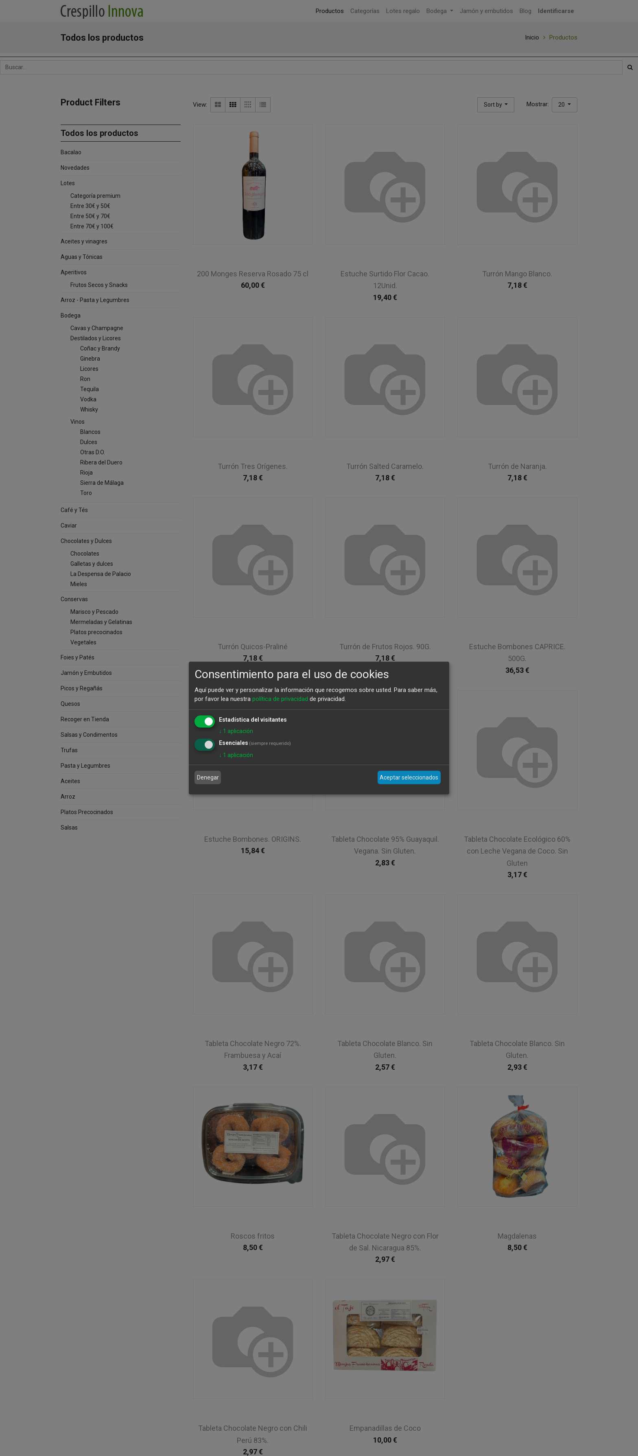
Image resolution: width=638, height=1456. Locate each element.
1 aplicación (236, 730)
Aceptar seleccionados (409, 777)
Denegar (208, 777)
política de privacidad (280, 699)
